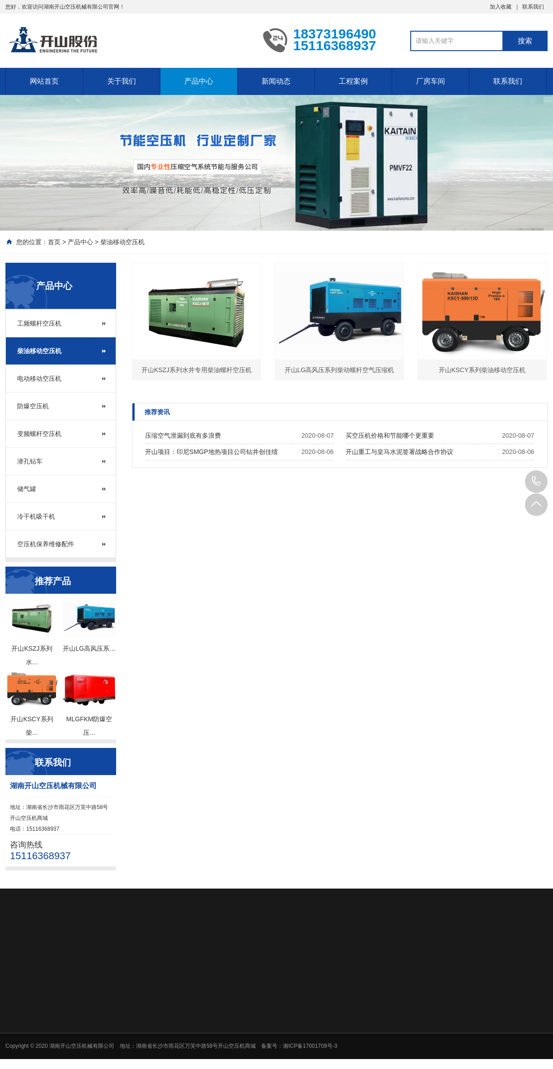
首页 (54, 242)
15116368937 (536, 481)
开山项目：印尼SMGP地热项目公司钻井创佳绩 (211, 451)
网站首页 (44, 81)
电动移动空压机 (39, 378)
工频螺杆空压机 (39, 323)
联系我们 (533, 7)
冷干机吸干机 (36, 516)
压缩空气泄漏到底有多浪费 (183, 435)
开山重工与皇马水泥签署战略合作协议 (399, 451)
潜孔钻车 (29, 461)
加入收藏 (500, 7)
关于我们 (121, 81)
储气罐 (26, 488)
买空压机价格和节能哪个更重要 (390, 435)
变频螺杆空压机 (39, 433)
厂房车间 (430, 81)
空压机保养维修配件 (45, 544)
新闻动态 (276, 81)
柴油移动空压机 (122, 242)
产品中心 (198, 81)
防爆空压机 (33, 406)
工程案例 (353, 81)
